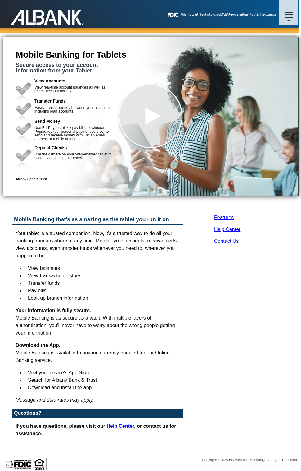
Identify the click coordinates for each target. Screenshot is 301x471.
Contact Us (226, 241)
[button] (150, 116)
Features (224, 217)
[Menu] (288, 12)
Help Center (227, 229)
